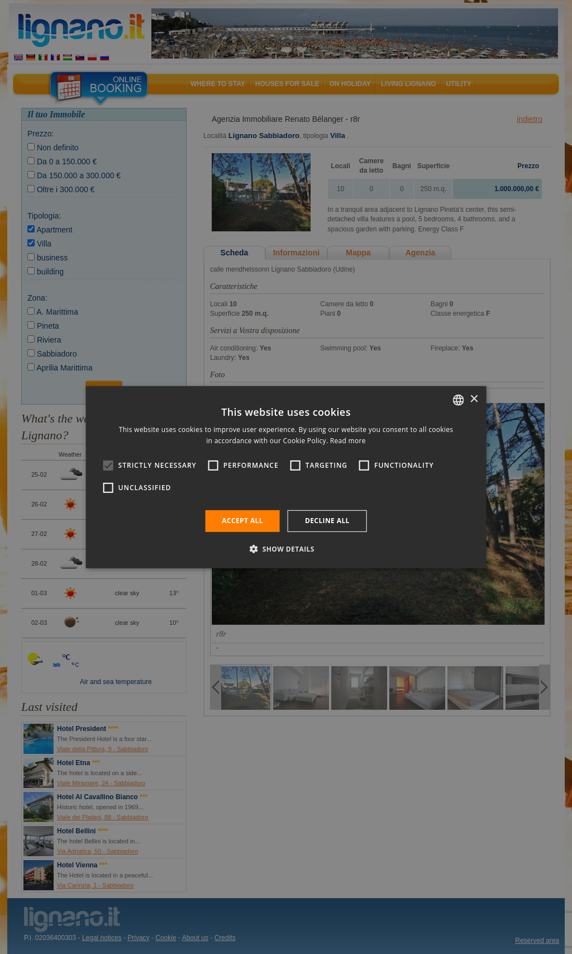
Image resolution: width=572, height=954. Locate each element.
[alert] (286, 477)
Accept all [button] (242, 520)
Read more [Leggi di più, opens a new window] (348, 440)
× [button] (473, 399)
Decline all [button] (327, 520)
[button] (286, 548)
